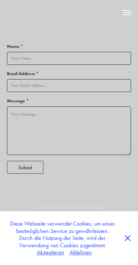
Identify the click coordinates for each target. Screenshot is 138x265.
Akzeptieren (50, 252)
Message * (18, 100)
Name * (15, 46)
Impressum (45, 207)
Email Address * (23, 73)
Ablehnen (81, 252)
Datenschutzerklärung (81, 207)
